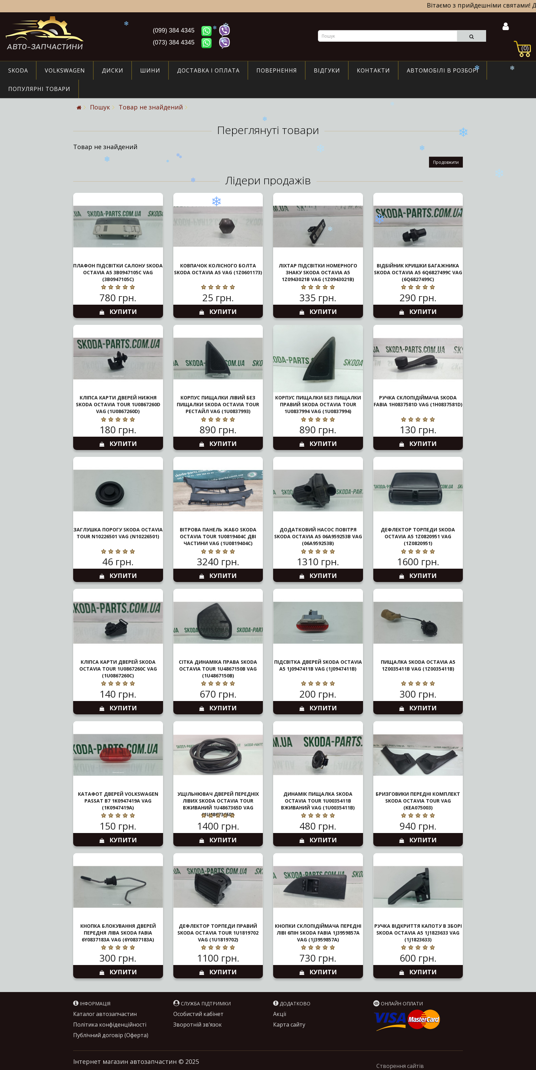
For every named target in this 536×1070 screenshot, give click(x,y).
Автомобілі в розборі (443, 70)
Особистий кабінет (198, 1014)
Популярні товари (39, 89)
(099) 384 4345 (174, 30)
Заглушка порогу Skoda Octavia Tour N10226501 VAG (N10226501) (118, 533)
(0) (524, 48)
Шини (150, 70)
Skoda (18, 70)
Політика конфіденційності (109, 1024)
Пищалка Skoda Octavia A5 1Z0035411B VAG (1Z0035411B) (418, 665)
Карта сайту (289, 1024)
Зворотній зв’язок (197, 1024)
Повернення (276, 70)
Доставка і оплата (208, 70)
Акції (279, 1014)
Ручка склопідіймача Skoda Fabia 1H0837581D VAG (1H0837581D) (418, 401)
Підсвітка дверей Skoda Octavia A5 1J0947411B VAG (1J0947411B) (318, 665)
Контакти (373, 70)
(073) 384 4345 (174, 42)
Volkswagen (65, 70)
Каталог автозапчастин (105, 1014)
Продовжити (446, 162)
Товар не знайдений (151, 107)
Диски (112, 70)
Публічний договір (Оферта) (110, 1035)
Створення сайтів (400, 1066)
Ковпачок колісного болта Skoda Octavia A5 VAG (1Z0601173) (218, 269)
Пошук (100, 107)
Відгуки (327, 70)
